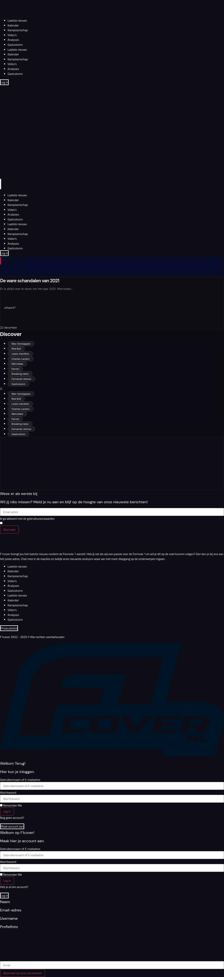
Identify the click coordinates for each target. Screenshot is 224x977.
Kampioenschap (18, 30)
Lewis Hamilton (20, 353)
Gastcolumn (15, 44)
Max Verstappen (21, 343)
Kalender (13, 25)
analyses (87, 559)
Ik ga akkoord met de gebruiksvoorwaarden (27, 518)
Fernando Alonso (21, 378)
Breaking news (20, 373)
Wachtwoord (8, 792)
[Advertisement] (54, 463)
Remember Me (11, 805)
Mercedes (17, 363)
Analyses (13, 39)
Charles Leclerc (21, 358)
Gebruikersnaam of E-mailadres (20, 779)
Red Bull (16, 348)
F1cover (5, 554)
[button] (112, 388)
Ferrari (15, 368)
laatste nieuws (38, 554)
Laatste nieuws (17, 20)
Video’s (12, 35)
